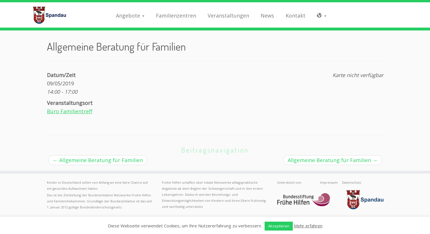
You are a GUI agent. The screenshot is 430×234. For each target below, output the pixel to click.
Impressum (329, 182)
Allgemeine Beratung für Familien (98, 160)
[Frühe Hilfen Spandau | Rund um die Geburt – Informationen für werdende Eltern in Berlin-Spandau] (49, 15)
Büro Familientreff (69, 111)
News (267, 15)
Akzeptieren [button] (278, 226)
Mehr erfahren (308, 226)
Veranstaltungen (228, 15)
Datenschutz (351, 182)
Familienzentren (176, 15)
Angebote (130, 15)
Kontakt (295, 15)
